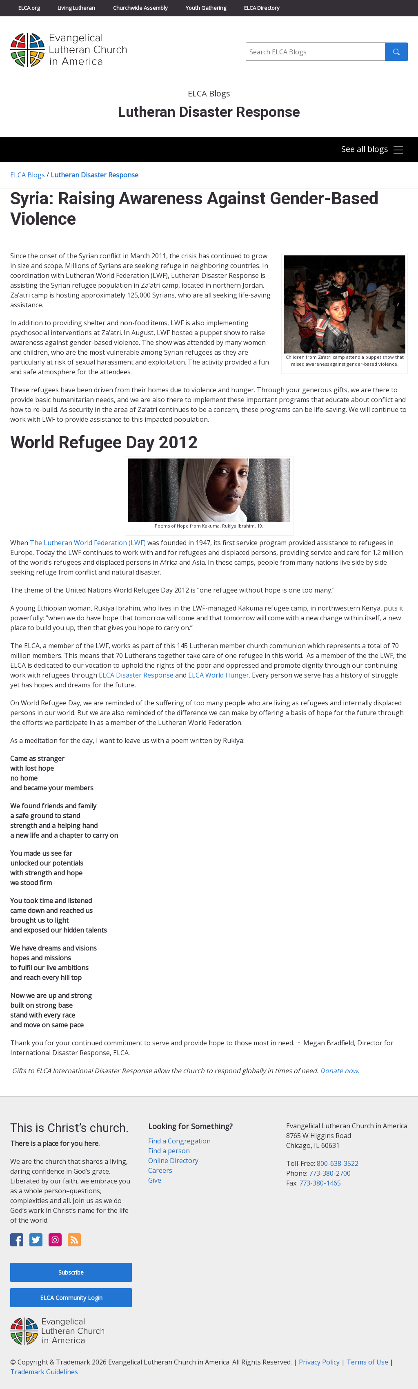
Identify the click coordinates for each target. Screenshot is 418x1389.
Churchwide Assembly (140, 7)
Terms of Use (367, 1362)
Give (154, 1180)
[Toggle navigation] (373, 150)
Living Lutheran (76, 7)
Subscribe (71, 1272)
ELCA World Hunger (218, 675)
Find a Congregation (179, 1140)
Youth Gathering (206, 7)
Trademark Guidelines (44, 1371)
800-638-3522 (337, 1163)
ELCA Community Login (71, 1298)
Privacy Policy (319, 1362)
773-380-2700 (330, 1173)
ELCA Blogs (27, 174)
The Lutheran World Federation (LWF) (88, 542)
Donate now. (339, 1070)
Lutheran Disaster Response (94, 174)
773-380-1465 (320, 1183)
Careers (160, 1170)
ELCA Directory (262, 7)
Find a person (169, 1150)
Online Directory (173, 1160)
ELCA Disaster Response (136, 675)
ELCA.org (29, 7)
